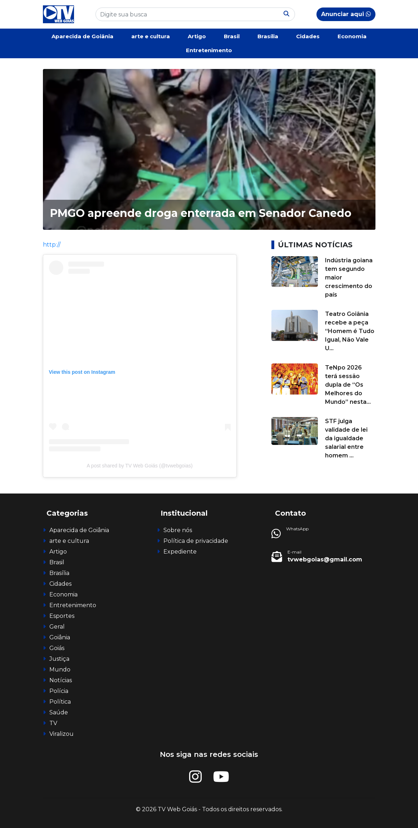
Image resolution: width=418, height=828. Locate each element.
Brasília (267, 36)
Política (60, 701)
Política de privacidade (195, 540)
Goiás (56, 648)
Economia (352, 36)
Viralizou (61, 733)
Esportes (61, 616)
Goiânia (59, 637)
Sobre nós (177, 530)
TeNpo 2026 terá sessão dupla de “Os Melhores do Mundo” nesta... (348, 384)
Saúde (58, 712)
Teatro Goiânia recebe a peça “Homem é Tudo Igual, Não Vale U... (349, 331)
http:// (51, 244)
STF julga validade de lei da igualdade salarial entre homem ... (346, 438)
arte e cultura (150, 36)
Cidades (308, 36)
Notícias (60, 680)
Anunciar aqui (346, 14)
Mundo (59, 669)
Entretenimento (209, 50)
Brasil (232, 36)
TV (53, 723)
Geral (57, 626)
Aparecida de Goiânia (82, 36)
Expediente (180, 551)
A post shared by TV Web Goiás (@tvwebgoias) (139, 465)
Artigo (197, 36)
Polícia (58, 691)
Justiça (59, 658)
